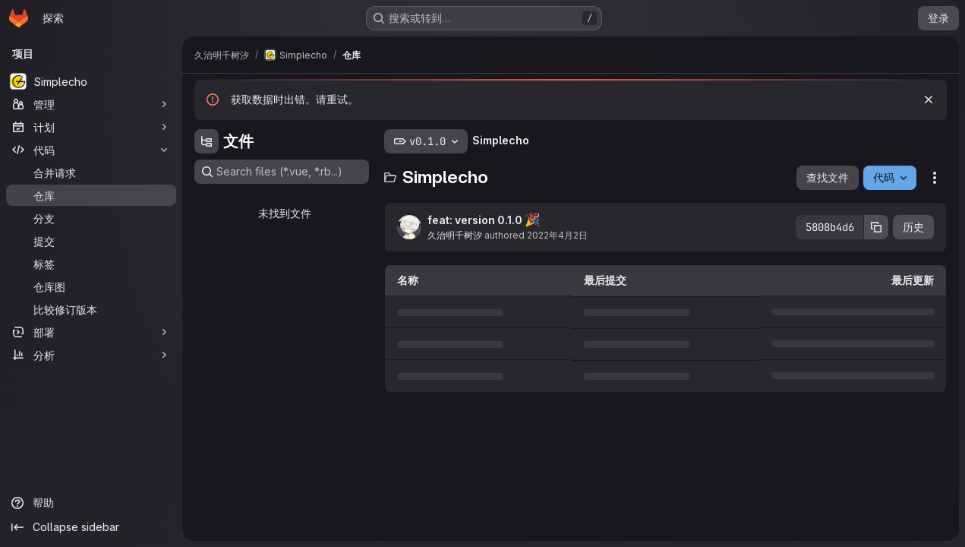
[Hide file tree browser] (206, 141)
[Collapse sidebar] (91, 527)
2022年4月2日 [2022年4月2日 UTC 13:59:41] (557, 235)
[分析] (91, 354)
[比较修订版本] (91, 309)
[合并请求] (91, 172)
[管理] (91, 104)
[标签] (91, 263)
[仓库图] (91, 286)
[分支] (91, 218)
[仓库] (91, 195)
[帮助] (91, 503)
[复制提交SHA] (876, 227)
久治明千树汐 (454, 235)
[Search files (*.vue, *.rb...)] (281, 172)
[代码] (91, 149)
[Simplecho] (91, 81)
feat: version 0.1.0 (484, 219)
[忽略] (928, 99)
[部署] (91, 332)
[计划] (91, 127)
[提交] (91, 240)
